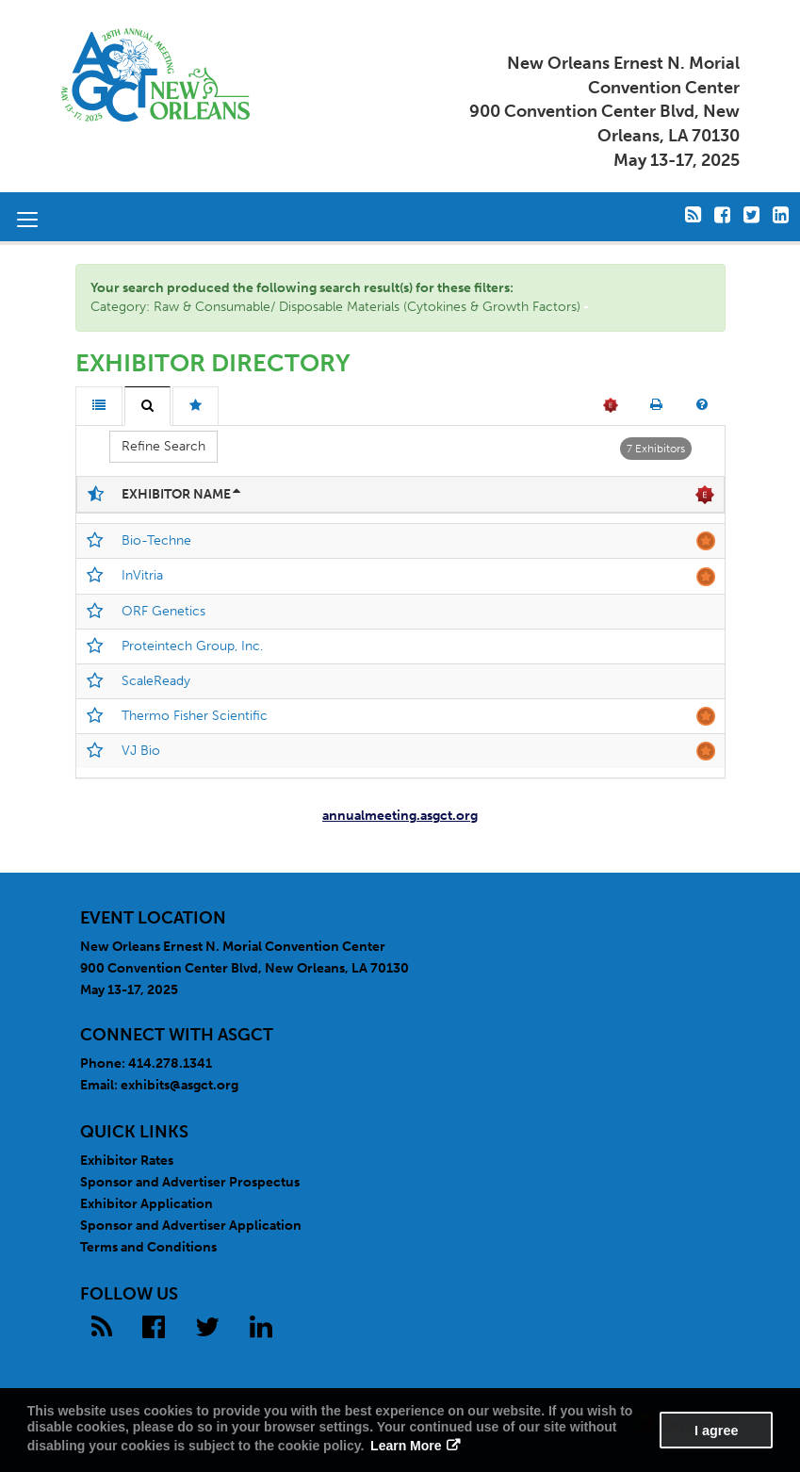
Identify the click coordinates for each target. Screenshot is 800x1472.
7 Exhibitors (656, 448)
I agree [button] (716, 1430)
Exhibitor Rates (126, 1161)
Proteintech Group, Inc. (192, 646)
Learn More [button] (405, 1445)
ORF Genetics (163, 611)
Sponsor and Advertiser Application (191, 1226)
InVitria (142, 575)
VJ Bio (141, 751)
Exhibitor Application (146, 1204)
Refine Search (163, 446)
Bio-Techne (156, 540)
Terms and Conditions (148, 1247)
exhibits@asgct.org (179, 1085)
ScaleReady (156, 681)
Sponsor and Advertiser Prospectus (190, 1182)
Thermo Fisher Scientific (195, 716)
